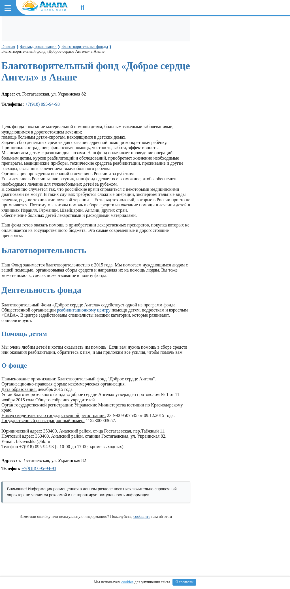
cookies (127, 582)
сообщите (141, 516)
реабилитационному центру (83, 310)
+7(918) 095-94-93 (39, 468)
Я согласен (184, 582)
